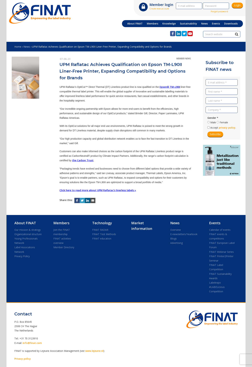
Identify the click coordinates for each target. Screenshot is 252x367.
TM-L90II (174, 87)
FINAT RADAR (100, 229)
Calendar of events (219, 229)
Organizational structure (28, 234)
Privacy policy (22, 358)
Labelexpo (215, 282)
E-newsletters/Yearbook (183, 234)
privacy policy (227, 127)
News (26, 46)
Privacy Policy (22, 256)
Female (224, 122)
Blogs (173, 238)
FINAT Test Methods (104, 234)
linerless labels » (125, 190)
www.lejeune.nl (94, 350)
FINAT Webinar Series (221, 251)
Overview (175, 229)
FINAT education (101, 238)
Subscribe (215, 134)
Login (237, 5)
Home (17, 46)
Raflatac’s (109, 190)
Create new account (159, 8)
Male (213, 122)
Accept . (223, 127)
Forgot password (219, 11)
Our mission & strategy (27, 229)
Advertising (176, 243)
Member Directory (63, 247)
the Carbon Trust (82, 160)
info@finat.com (32, 343)
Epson (163, 87)
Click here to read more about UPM (81, 190)
